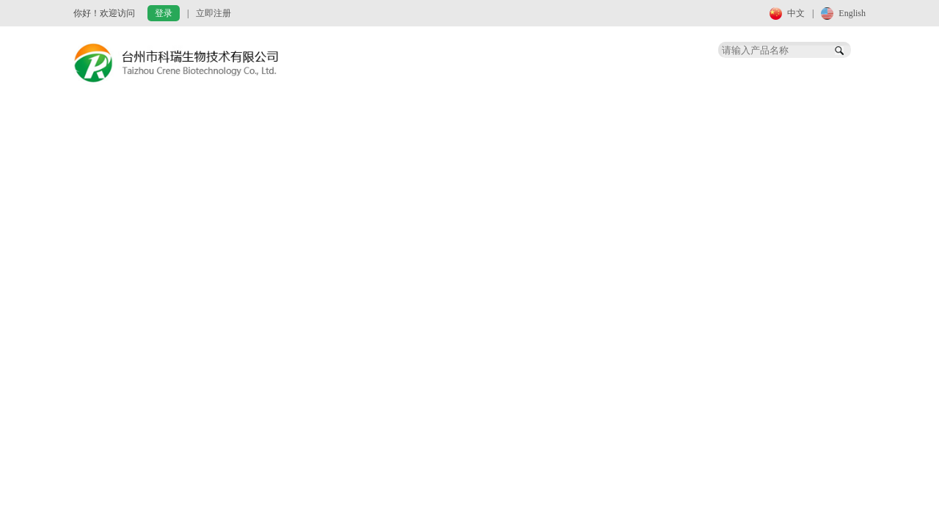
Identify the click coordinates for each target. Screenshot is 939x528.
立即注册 (213, 13)
